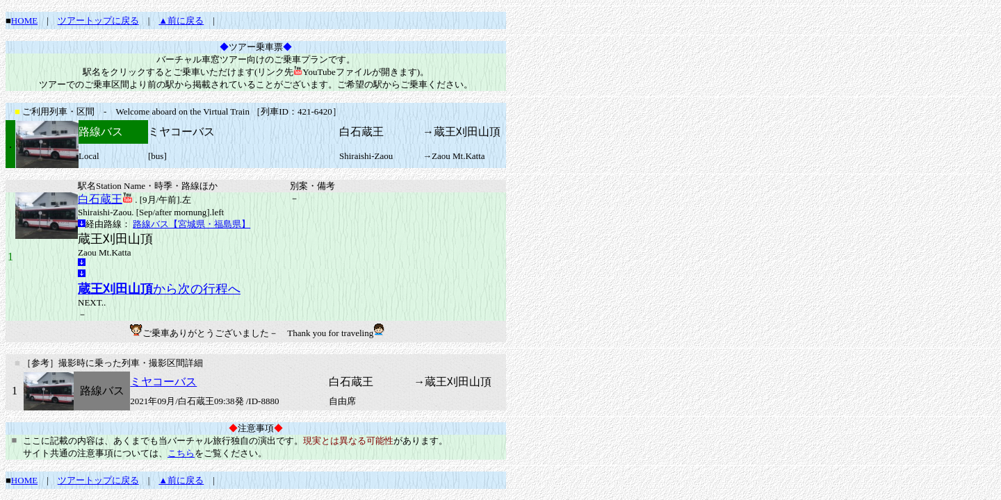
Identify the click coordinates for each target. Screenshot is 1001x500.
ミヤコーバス (163, 382)
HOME (24, 20)
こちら (181, 453)
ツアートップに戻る (98, 20)
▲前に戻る (181, 20)
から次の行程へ (159, 289)
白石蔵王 (100, 199)
